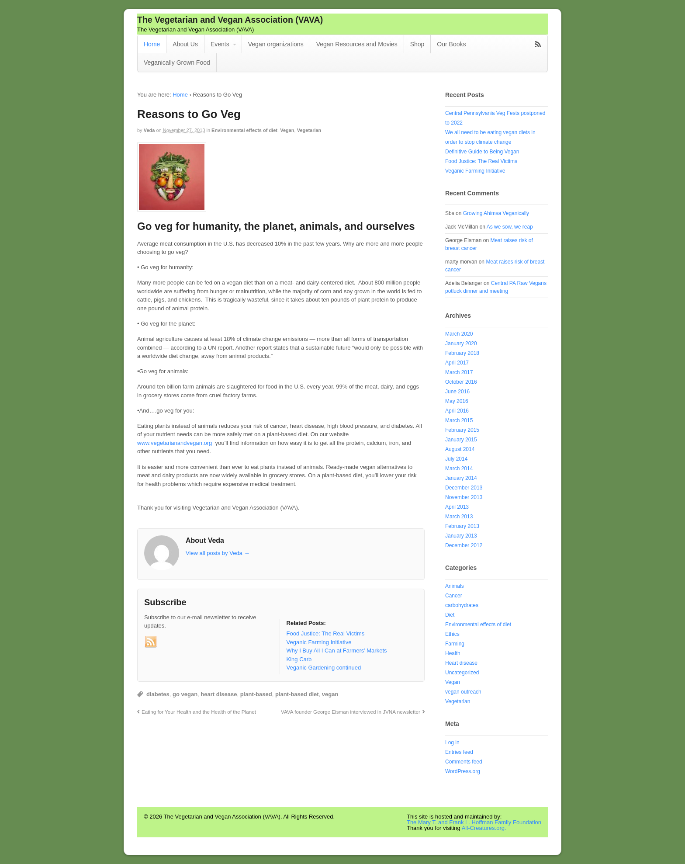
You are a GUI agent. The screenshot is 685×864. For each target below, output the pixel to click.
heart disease (219, 694)
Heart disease (461, 663)
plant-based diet (297, 694)
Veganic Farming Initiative (475, 171)
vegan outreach (463, 692)
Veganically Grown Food (177, 62)
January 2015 (461, 440)
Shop (417, 44)
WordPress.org (462, 771)
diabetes (158, 694)
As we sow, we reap (510, 227)
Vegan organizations (276, 44)
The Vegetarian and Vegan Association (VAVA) (230, 19)
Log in (452, 742)
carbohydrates (461, 605)
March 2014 (459, 468)
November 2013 (463, 497)
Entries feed (459, 752)
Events (220, 44)
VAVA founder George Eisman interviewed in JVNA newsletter (350, 712)
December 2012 (463, 545)
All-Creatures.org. (484, 828)
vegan (330, 694)
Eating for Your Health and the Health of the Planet (199, 712)
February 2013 (462, 526)
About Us (185, 44)
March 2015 (459, 420)
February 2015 (462, 430)
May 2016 (456, 401)
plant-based (256, 694)
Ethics (452, 634)
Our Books (451, 44)
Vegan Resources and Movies (357, 44)
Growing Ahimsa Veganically (496, 213)
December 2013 (463, 488)
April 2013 (457, 507)
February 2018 (462, 353)
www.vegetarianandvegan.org (174, 443)
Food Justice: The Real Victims (481, 161)
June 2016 (457, 392)
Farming (454, 644)
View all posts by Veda (217, 553)
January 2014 (461, 478)
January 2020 (461, 343)
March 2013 (459, 517)
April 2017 (457, 363)
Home (152, 44)
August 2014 (459, 449)
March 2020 (459, 334)
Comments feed (463, 762)
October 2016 (461, 382)
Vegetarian (309, 130)
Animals (454, 586)
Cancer (453, 596)
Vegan (287, 130)
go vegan (185, 694)
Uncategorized (462, 673)
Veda (149, 130)
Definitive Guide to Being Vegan (482, 152)
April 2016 (457, 411)
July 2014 (456, 459)
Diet (449, 615)
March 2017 (459, 372)
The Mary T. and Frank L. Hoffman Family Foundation (474, 822)
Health (452, 653)
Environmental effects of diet (244, 130)
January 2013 (461, 536)
